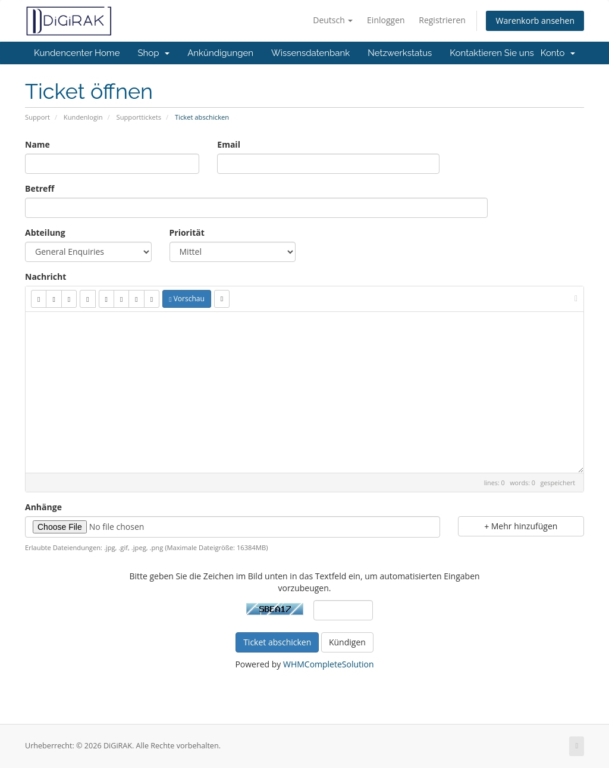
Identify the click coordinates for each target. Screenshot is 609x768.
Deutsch (333, 20)
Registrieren (442, 20)
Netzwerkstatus (400, 53)
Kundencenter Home (77, 53)
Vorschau (187, 299)
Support (37, 117)
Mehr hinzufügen (520, 526)
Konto (558, 53)
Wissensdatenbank (310, 53)
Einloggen (386, 20)
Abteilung (45, 232)
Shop (153, 53)
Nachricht (45, 276)
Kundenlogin (83, 117)
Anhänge (43, 507)
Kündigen (347, 642)
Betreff (39, 188)
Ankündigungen (220, 53)
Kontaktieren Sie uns (491, 53)
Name (37, 144)
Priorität (187, 232)
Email (228, 144)
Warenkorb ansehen (535, 20)
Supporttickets (139, 117)
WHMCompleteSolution (328, 664)
